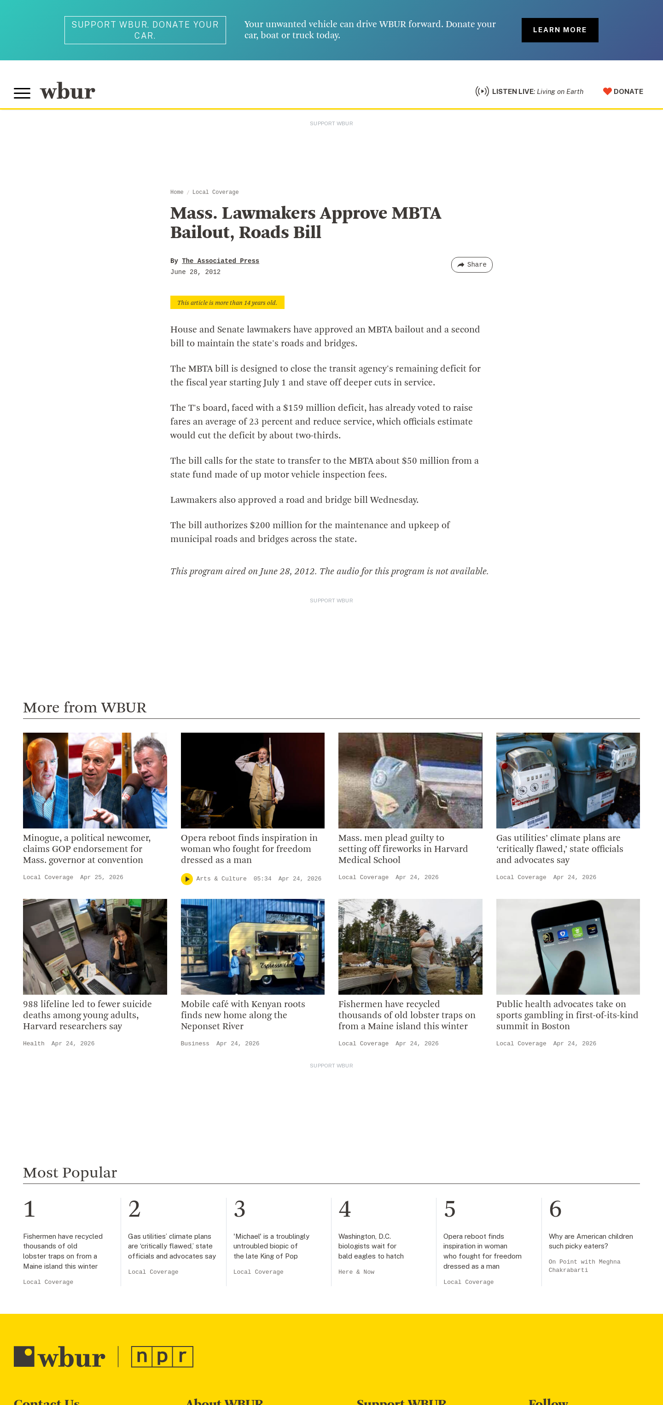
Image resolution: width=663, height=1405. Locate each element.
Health (34, 1043)
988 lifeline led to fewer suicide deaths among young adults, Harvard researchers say (87, 1016)
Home (177, 192)
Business (195, 1043)
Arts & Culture (222, 878)
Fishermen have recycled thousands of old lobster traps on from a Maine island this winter (407, 1016)
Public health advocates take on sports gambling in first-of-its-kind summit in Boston (567, 1016)
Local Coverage (215, 192)
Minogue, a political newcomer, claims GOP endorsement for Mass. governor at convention (87, 849)
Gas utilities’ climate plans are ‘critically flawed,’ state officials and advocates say (559, 849)
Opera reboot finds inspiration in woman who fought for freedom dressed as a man (249, 849)
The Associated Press (220, 261)
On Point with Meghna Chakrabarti (585, 1266)
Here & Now (356, 1272)
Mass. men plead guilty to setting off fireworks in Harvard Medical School (403, 849)
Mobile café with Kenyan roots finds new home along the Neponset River (243, 1016)
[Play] (187, 879)
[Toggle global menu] (22, 93)
